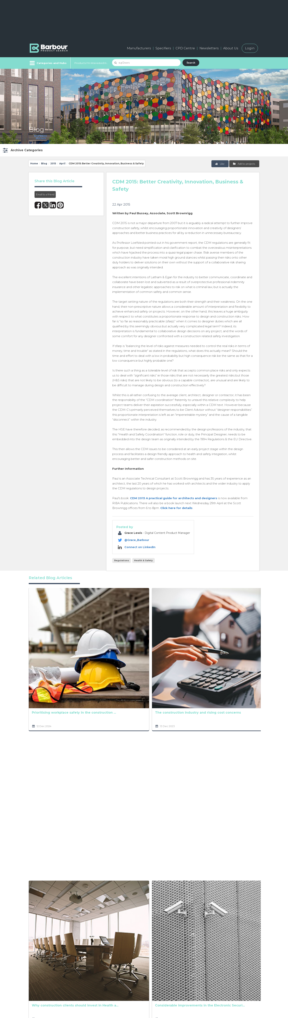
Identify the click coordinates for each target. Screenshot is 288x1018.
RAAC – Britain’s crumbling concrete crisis (141, 640)
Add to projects (244, 163)
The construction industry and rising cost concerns (94, 640)
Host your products (102, 976)
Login (250, 48)
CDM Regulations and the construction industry (236, 787)
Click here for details (176, 508)
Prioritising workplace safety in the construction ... (50, 640)
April (62, 163)
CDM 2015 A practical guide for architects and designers (173, 498)
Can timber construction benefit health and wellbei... (236, 713)
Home (34, 163)
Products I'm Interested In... (91, 63)
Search (191, 62)
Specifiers (163, 48)
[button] (22, 150)
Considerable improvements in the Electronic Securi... (142, 713)
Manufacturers (139, 48)
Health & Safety (143, 560)
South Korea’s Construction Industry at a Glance (190, 641)
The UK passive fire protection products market (48, 787)
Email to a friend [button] (45, 194)
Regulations (121, 560)
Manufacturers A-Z (102, 958)
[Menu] (48, 63)
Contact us (144, 967)
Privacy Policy (115, 898)
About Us (230, 48)
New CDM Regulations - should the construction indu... (190, 787)
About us (143, 958)
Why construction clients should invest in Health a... (96, 713)
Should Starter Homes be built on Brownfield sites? (97, 787)
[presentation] (135, 916)
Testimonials (96, 984)
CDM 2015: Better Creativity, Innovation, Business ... (143, 787)
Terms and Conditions (156, 903)
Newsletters (209, 48)
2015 (53, 163)
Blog (44, 163)
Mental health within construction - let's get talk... (49, 713)
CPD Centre (185, 48)
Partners (142, 976)
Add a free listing (100, 967)
